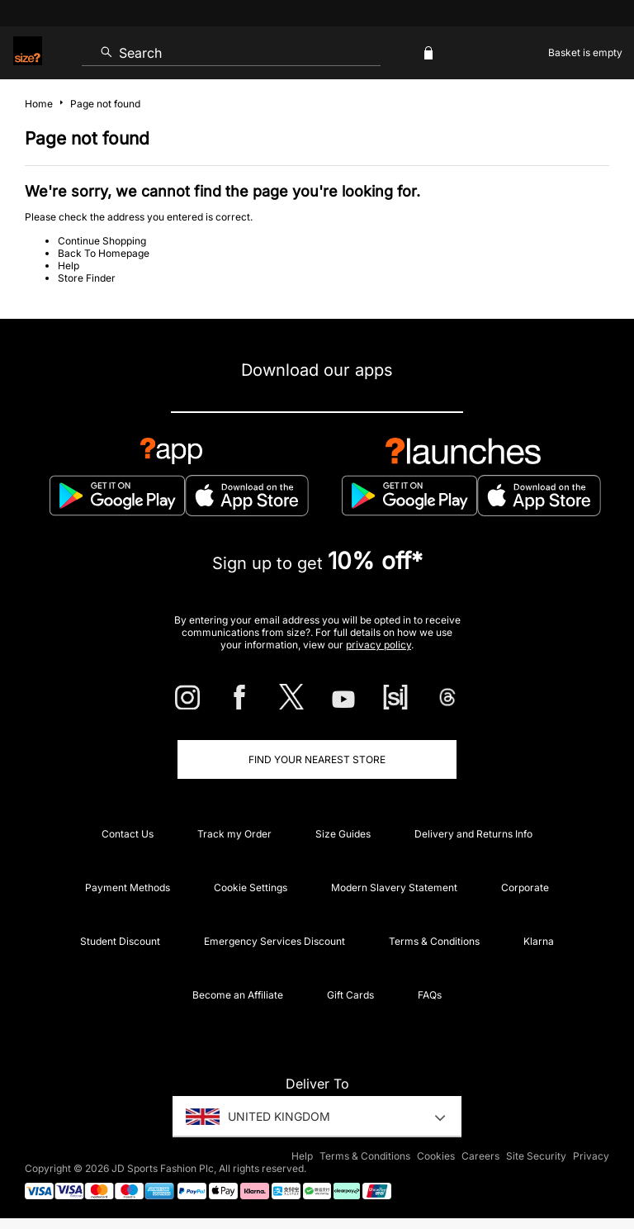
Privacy (591, 1156)
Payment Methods (127, 887)
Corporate (525, 887)
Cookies (436, 1156)
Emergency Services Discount (274, 941)
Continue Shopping (102, 241)
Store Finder (87, 278)
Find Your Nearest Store (317, 759)
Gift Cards (350, 995)
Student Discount (120, 941)
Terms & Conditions (434, 941)
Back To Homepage (103, 253)
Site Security (536, 1156)
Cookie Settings (250, 887)
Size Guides (343, 834)
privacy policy (378, 644)
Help (68, 265)
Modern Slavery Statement (394, 887)
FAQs (430, 995)
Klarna (538, 941)
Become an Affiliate (237, 995)
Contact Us (128, 834)
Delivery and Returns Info (473, 834)
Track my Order (234, 834)
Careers (480, 1156)
